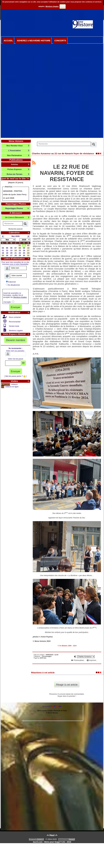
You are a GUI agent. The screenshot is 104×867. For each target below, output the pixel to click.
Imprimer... (92, 660)
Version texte (13, 326)
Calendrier (19, 232)
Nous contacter (14, 317)
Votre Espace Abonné (16, 334)
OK (62, 6)
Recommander (14, 322)
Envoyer (15, 307)
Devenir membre (15, 340)
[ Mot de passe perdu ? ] (16, 376)
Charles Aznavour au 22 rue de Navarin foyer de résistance (63, 153)
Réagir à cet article (67, 684)
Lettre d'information (17, 258)
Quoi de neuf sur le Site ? (15, 178)
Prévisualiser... (78, 660)
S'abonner (11, 282)
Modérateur (19, 312)
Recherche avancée (15, 229)
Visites (20, 381)
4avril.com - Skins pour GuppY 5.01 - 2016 (52, 842)
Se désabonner (13, 285)
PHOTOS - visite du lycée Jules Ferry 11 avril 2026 (15, 194)
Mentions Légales (15, 331)
